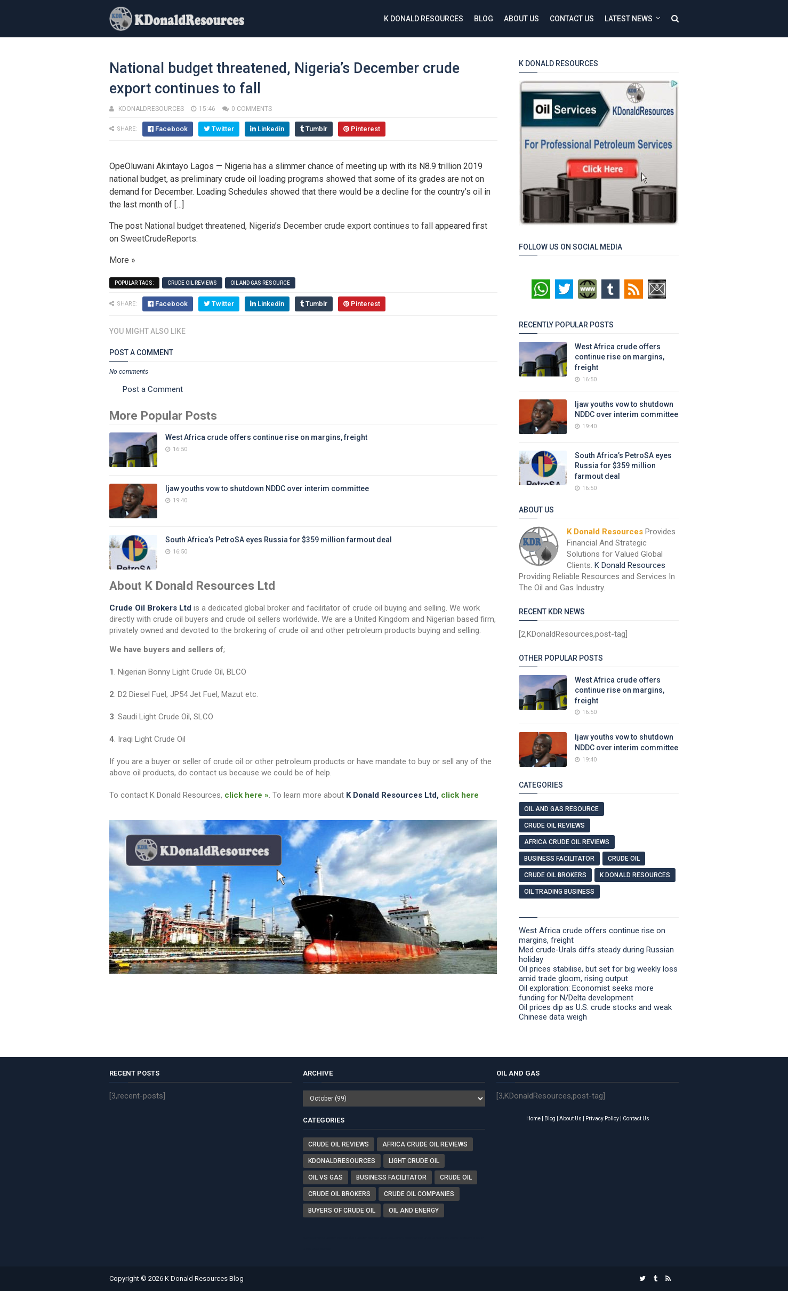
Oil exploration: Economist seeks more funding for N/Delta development (586, 993)
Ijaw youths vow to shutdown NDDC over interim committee (267, 488)
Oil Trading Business (559, 891)
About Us (521, 18)
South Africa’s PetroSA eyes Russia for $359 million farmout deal (278, 539)
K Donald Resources (423, 18)
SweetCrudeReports (158, 239)
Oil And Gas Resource (260, 283)
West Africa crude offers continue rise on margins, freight (266, 437)
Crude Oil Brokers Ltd (150, 608)
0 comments (251, 109)
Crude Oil (624, 858)
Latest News (629, 18)
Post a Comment (153, 389)
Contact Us (572, 18)
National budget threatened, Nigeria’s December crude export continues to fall (288, 226)
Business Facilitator (559, 858)
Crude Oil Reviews (192, 283)
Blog (483, 18)
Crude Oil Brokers (555, 875)
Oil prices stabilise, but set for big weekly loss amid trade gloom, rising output (598, 973)
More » (122, 260)
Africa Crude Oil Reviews (566, 842)
